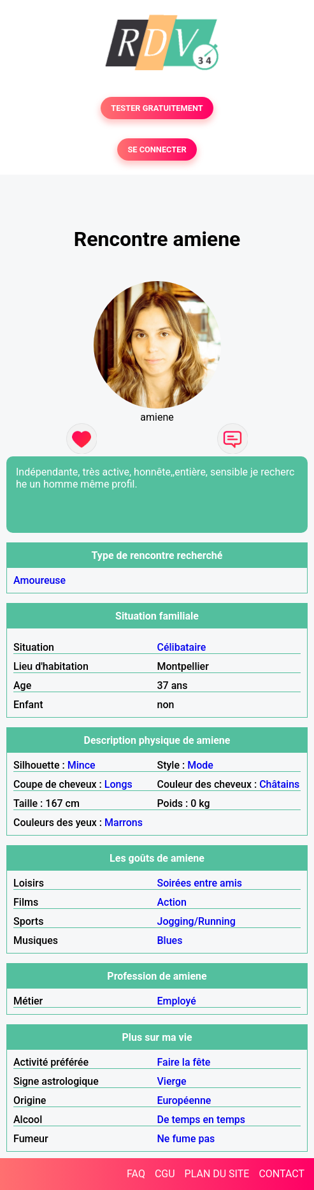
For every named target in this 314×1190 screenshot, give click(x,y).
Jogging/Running (196, 921)
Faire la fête (184, 1062)
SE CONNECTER (156, 149)
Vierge (172, 1081)
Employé (176, 1001)
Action (172, 902)
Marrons (123, 822)
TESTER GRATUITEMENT (157, 108)
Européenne (184, 1100)
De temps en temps (201, 1120)
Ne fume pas (186, 1139)
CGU (165, 1174)
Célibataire (181, 647)
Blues (170, 940)
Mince (82, 765)
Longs (118, 784)
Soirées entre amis (199, 883)
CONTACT (281, 1174)
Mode (200, 765)
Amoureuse (39, 580)
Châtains (279, 784)
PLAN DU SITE (217, 1174)
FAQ (136, 1174)
